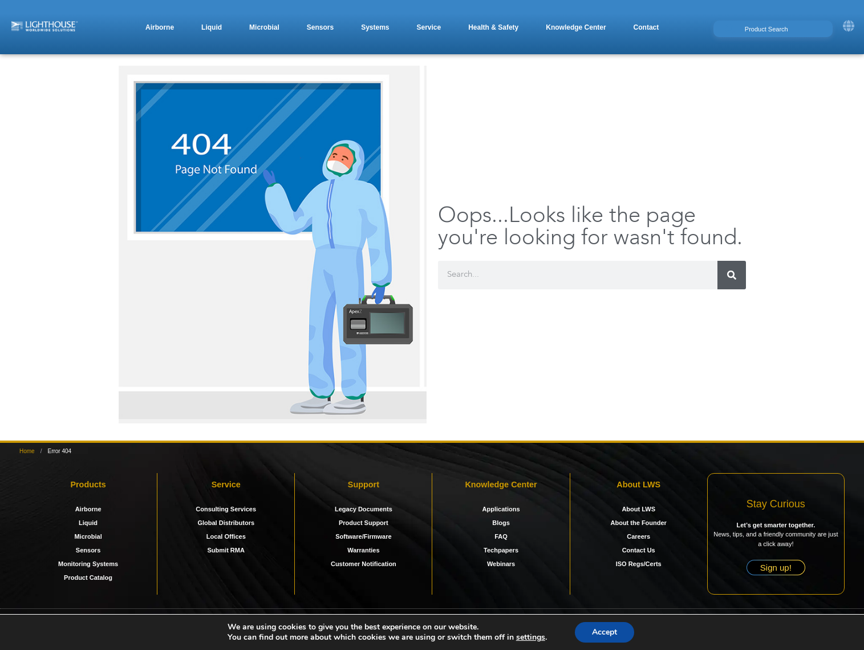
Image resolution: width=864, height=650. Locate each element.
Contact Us (638, 550)
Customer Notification (363, 563)
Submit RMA (226, 550)
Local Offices (226, 536)
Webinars (501, 563)
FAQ (501, 536)
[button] (160, 27)
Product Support (363, 522)
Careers (638, 536)
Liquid (88, 522)
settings (530, 637)
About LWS (638, 509)
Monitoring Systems (88, 563)
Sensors (88, 550)
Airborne (88, 509)
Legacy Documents (363, 509)
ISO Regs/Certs (639, 563)
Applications (501, 509)
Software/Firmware (363, 536)
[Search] (731, 275)
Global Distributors (225, 522)
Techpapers (501, 550)
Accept (604, 632)
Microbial (88, 536)
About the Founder (639, 522)
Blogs (501, 522)
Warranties (363, 550)
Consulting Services (226, 509)
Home (27, 451)
